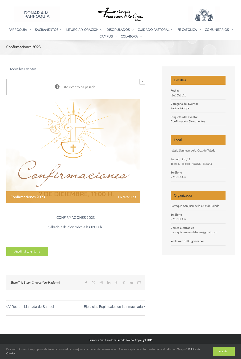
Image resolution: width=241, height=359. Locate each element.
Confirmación (179, 121)
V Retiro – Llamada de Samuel (31, 306)
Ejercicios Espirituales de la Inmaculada (113, 306)
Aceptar (224, 351)
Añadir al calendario (27, 251)
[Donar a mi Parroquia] (37, 8)
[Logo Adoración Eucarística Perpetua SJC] (204, 8)
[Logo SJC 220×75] (120, 8)
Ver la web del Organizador (187, 241)
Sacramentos (197, 121)
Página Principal (180, 108)
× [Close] (142, 81)
